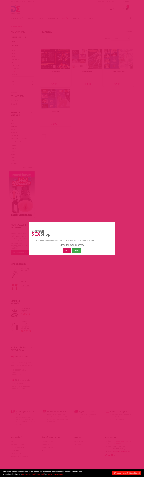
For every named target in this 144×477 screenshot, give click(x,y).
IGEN (77, 251)
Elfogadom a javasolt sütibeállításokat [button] (127, 473)
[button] (64, 474)
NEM (67, 251)
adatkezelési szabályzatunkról (33, 474)
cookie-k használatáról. (56, 474)
